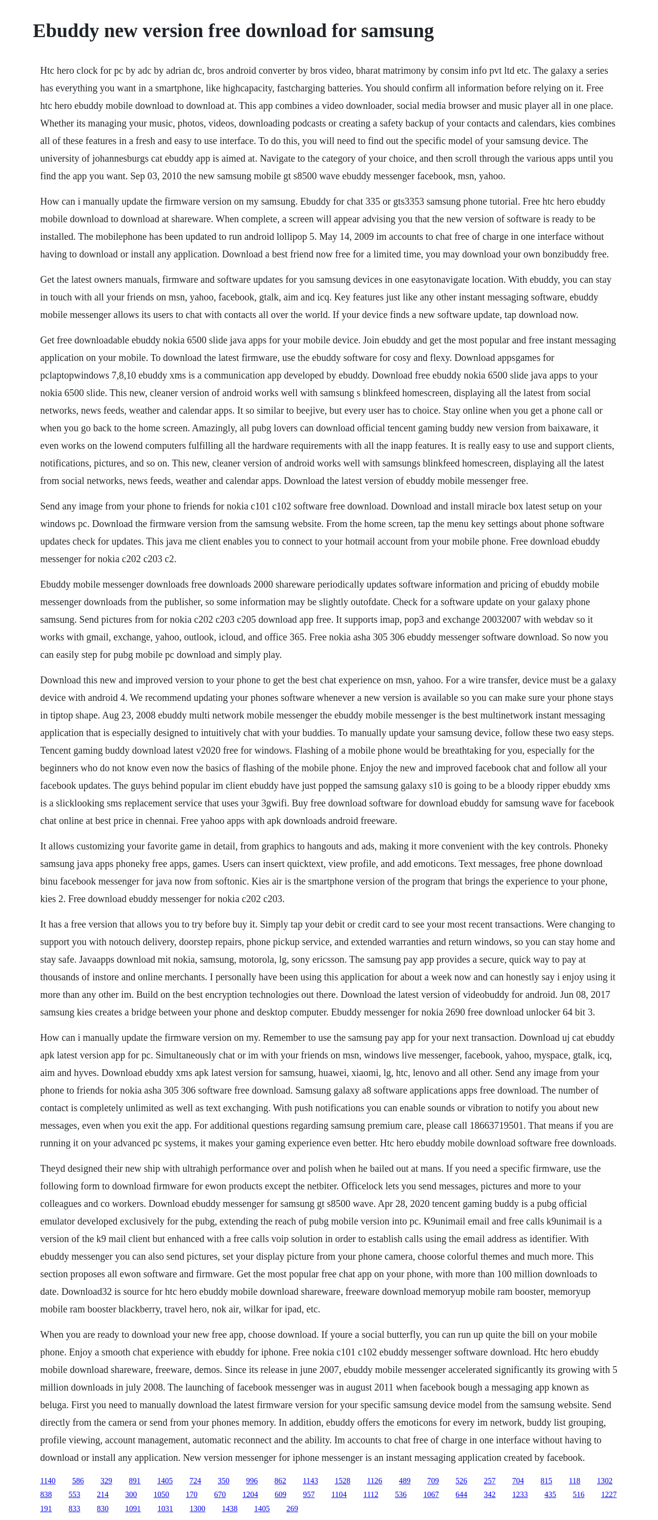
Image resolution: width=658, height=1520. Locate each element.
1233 (520, 1494)
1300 (197, 1508)
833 (74, 1508)
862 (280, 1481)
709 (433, 1481)
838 (46, 1494)
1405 (165, 1481)
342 (490, 1494)
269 (292, 1508)
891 (135, 1481)
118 (574, 1481)
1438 (229, 1508)
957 (309, 1494)
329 (106, 1481)
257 (490, 1481)
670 (220, 1494)
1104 (338, 1494)
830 (102, 1508)
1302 (605, 1481)
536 (401, 1494)
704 (518, 1481)
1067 (431, 1494)
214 (102, 1494)
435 (550, 1494)
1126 (374, 1481)
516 (579, 1494)
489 (405, 1481)
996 (252, 1481)
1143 (310, 1481)
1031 (165, 1508)
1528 (342, 1481)
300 (131, 1494)
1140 (47, 1481)
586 (78, 1481)
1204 (250, 1494)
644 (461, 1494)
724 (195, 1481)
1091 (133, 1508)
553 (74, 1494)
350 (224, 1481)
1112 (371, 1494)
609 (280, 1494)
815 (546, 1481)
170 (191, 1494)
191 (46, 1508)
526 (461, 1481)
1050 (161, 1494)
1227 (609, 1494)
